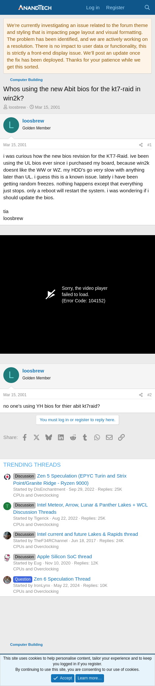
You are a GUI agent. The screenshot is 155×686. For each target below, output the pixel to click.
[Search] (147, 7)
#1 (149, 145)
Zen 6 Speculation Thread (51, 579)
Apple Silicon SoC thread (52, 556)
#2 (149, 395)
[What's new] (134, 7)
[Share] (141, 145)
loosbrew (17, 107)
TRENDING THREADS (32, 465)
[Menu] (9, 7)
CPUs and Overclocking (36, 495)
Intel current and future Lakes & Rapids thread (75, 534)
